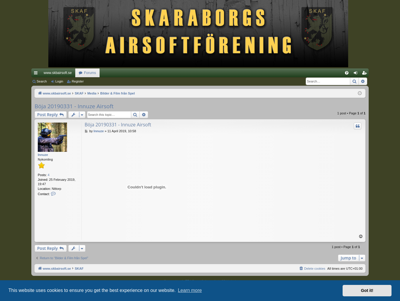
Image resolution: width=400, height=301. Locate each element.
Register (78, 81)
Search (42, 81)
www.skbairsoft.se (58, 73)
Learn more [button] (190, 290)
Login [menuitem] (357, 74)
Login (59, 81)
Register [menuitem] (366, 74)
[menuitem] (346, 72)
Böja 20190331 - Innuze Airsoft (74, 106)
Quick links (37, 74)
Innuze (43, 154)
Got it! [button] (367, 290)
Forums (90, 73)
